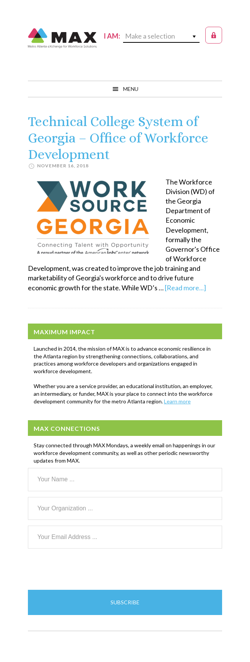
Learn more (177, 401)
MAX (62, 38)
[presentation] (86, 569)
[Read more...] (185, 287)
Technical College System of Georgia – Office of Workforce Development (118, 137)
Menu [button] (130, 89)
